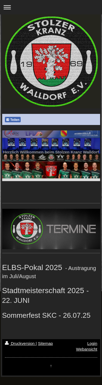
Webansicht (86, 349)
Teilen (13, 120)
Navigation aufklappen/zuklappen (51, 7)
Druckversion (20, 343)
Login (92, 343)
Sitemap (45, 343)
